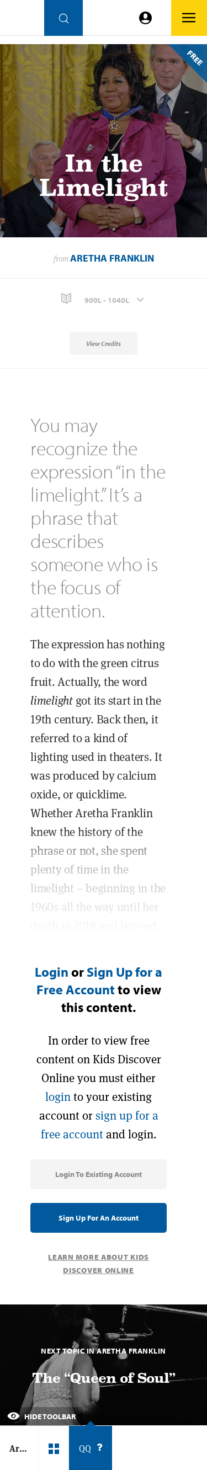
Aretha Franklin (112, 258)
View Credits (103, 343)
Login (51, 971)
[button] (103, 298)
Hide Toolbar (41, 1416)
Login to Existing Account (98, 1174)
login (58, 1096)
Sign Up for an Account (99, 1218)
